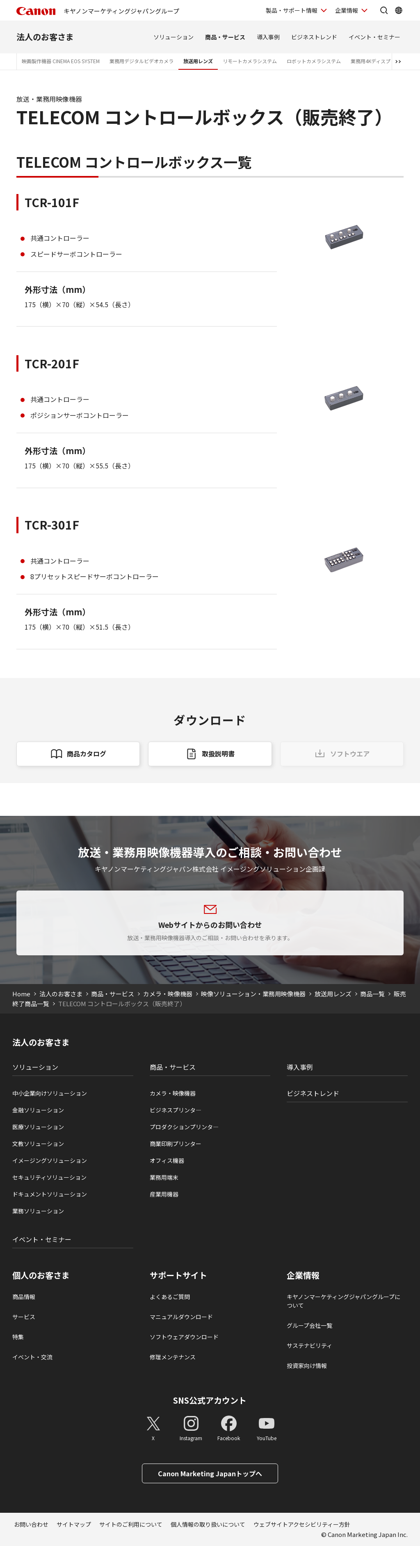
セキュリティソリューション (49, 1177)
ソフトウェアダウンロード (184, 1337)
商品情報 (23, 1297)
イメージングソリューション (49, 1160)
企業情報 (303, 1275)
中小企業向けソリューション (49, 1093)
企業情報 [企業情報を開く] (346, 10)
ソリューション (173, 37)
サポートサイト (178, 1275)
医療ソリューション (38, 1127)
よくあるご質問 (170, 1297)
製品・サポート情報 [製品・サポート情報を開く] (291, 10)
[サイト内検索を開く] (384, 10)
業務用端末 (164, 1177)
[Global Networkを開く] (399, 10)
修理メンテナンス (173, 1357)
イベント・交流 (32, 1357)
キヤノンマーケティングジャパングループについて (343, 1301)
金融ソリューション (38, 1110)
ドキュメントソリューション (49, 1194)
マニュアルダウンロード (181, 1317)
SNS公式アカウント (210, 1400)
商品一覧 (372, 993)
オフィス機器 (167, 1160)
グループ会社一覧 (309, 1325)
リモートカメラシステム (250, 60)
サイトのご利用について (130, 1524)
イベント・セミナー (374, 37)
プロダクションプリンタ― (184, 1127)
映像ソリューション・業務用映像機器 (253, 993)
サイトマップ (74, 1524)
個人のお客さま (41, 1275)
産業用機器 (164, 1194)
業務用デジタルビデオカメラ (141, 60)
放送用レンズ (198, 60)
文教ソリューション (38, 1144)
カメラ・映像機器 (167, 993)
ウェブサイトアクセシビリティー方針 (301, 1524)
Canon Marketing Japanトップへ (210, 1473)
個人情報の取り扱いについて (208, 1524)
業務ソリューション (38, 1211)
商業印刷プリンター (175, 1144)
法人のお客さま (45, 37)
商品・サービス (225, 37)
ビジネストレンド (314, 37)
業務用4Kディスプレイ (375, 60)
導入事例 (268, 37)
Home (21, 993)
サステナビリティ (309, 1345)
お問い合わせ (31, 1524)
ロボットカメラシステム (314, 60)
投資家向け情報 (307, 1365)
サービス (23, 1317)
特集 (18, 1337)
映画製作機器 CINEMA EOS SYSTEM (61, 60)
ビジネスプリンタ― (175, 1110)
